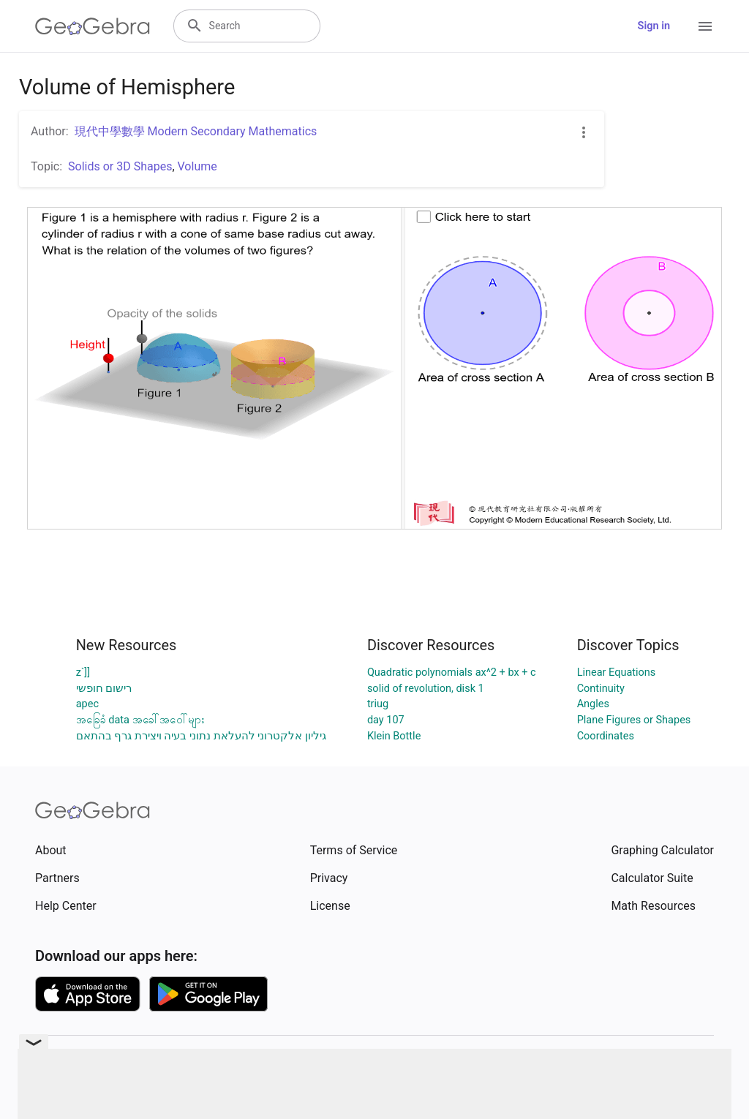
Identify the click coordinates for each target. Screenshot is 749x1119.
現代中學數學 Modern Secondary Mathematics (196, 131)
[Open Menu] (705, 26)
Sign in (654, 26)
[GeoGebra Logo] (92, 26)
